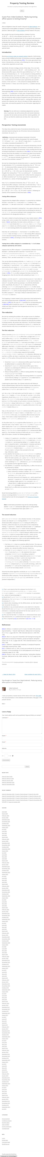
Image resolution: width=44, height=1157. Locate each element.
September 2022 (6, 896)
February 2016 (5, 1050)
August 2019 (5, 968)
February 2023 (5, 886)
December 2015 (6, 1054)
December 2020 (6, 937)
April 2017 (4, 1023)
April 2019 (4, 976)
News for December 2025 (8, 782)
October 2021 (5, 917)
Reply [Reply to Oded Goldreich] (3, 703)
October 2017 (5, 1011)
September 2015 (6, 1060)
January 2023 (5, 888)
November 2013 (6, 1103)
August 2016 (5, 1038)
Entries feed (5, 1140)
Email (4, 742)
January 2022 (5, 911)
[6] (2, 618)
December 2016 (6, 1031)
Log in (3, 1138)
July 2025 (4, 829)
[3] (2, 603)
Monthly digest (5, 1122)
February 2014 (5, 1097)
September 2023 (6, 872)
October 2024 (5, 847)
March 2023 (5, 884)
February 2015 (5, 1074)
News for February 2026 (8, 778)
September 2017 (6, 1013)
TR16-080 (38, 695)
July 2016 (4, 1040)
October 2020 (5, 941)
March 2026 (5, 813)
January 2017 (5, 1029)
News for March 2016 (8, 674)
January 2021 (5, 935)
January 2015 (5, 1075)
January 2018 (5, 1005)
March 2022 (5, 907)
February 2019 (5, 980)
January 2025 (5, 841)
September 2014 (6, 1083)
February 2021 (5, 933)
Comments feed (6, 1142)
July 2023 (4, 876)
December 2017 (6, 1007)
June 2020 (4, 948)
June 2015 (4, 1066)
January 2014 (5, 1099)
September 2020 (6, 943)
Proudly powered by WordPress (9, 1154)
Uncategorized (5, 1128)
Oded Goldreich (33, 26)
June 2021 (4, 925)
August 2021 (5, 921)
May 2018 (4, 997)
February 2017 (5, 1027)
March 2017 (5, 1025)
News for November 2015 (35, 800)
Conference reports (7, 1120)
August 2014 (5, 1085)
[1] (2, 589)
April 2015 (4, 1070)
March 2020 (5, 954)
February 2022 (5, 909)
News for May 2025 (33, 794)
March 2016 (5, 1048)
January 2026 (5, 817)
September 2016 (6, 1036)
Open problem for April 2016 (33, 674)
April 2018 (4, 999)
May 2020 (4, 950)
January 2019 (5, 982)
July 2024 (4, 853)
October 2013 (5, 1105)
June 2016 (4, 1042)
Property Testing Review (22, 3)
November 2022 (6, 892)
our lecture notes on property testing (17, 56)
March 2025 (5, 837)
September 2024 (6, 849)
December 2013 (6, 1101)
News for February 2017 (35, 796)
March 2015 (5, 1072)
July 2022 (4, 900)
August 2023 (5, 874)
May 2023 (4, 880)
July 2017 (4, 1017)
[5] (2, 614)
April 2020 (4, 952)
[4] (2, 607)
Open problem (5, 1124)
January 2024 (5, 864)
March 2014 (5, 1095)
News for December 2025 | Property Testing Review (14, 794)
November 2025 (6, 821)
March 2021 (5, 931)
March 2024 (5, 860)
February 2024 (5, 862)
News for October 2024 (35, 798)
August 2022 (5, 898)
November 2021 (6, 915)
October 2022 (5, 894)
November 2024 (6, 845)
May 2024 (4, 856)
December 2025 (6, 819)
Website (4, 748)
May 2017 (4, 1021)
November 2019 (6, 962)
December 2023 (6, 866)
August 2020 (5, 944)
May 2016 (4, 1044)
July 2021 (4, 923)
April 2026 (4, 812)
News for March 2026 (7, 776)
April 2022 (4, 905)
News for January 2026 (7, 780)
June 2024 (4, 855)
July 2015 (4, 1064)
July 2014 (4, 1087)
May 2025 (4, 833)
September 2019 (6, 966)
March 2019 (5, 978)
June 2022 (4, 901)
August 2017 (5, 1015)
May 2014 (4, 1091)
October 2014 (5, 1081)
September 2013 (6, 1107)
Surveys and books (19, 662)
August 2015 (5, 1062)
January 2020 (5, 958)
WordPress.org (5, 1144)
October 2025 (5, 823)
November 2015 (6, 1056)
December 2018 (6, 984)
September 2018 (6, 989)
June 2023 (4, 878)
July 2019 (4, 970)
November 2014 (6, 1079)
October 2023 (5, 870)
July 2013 (4, 1109)
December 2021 (6, 913)
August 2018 (5, 991)
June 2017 (4, 1019)
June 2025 (4, 831)
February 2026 (5, 815)
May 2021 (4, 927)
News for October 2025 (14, 802)
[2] (2, 597)
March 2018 (5, 1001)
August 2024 (5, 851)
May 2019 (4, 974)
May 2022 (4, 903)
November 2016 (6, 1032)
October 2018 (5, 988)
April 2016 (4, 1046)
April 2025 (4, 835)
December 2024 (6, 843)
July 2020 (4, 946)
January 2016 (5, 1052)
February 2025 (5, 839)
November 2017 (6, 1009)
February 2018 (5, 1003)
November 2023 (6, 868)
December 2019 (6, 960)
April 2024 (4, 858)
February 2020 (5, 956)
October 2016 (5, 1034)
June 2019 (4, 972)
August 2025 (5, 827)
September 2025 (6, 825)
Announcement (6, 1119)
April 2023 (4, 882)
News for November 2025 (8, 784)
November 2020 (6, 939)
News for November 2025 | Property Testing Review (15, 796)
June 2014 (4, 1089)
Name (4, 735)
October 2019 (5, 964)
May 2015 (4, 1068)
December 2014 (6, 1077)
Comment (5, 717)
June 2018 (4, 995)
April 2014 (4, 1093)
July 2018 (4, 993)
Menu (22, 10)
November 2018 (6, 986)
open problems (21, 30)
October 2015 (5, 1058)
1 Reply (4, 22)
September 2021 (6, 919)
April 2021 (4, 929)
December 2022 (6, 890)
